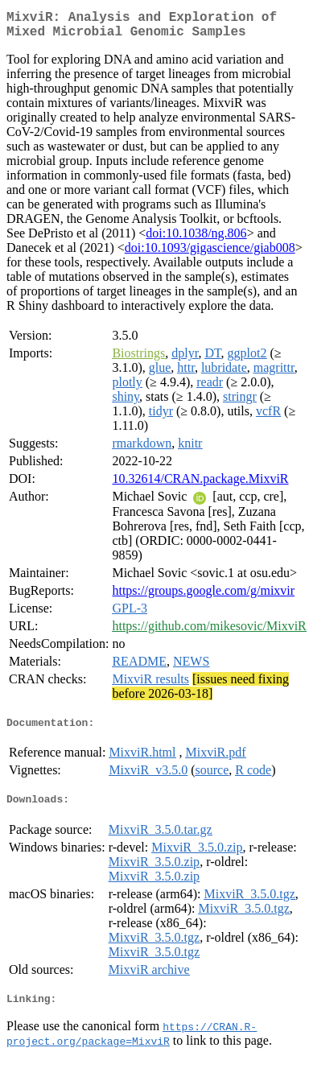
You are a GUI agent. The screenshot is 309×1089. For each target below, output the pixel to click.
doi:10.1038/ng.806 (196, 239)
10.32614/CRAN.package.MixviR (200, 485)
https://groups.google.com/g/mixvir (203, 597)
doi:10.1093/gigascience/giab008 (210, 254)
